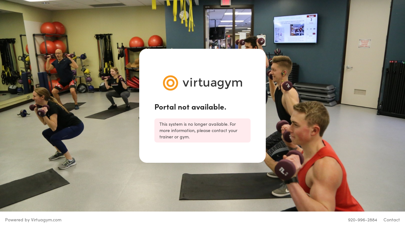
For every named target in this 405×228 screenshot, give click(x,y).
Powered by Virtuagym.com (33, 220)
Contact (391, 220)
